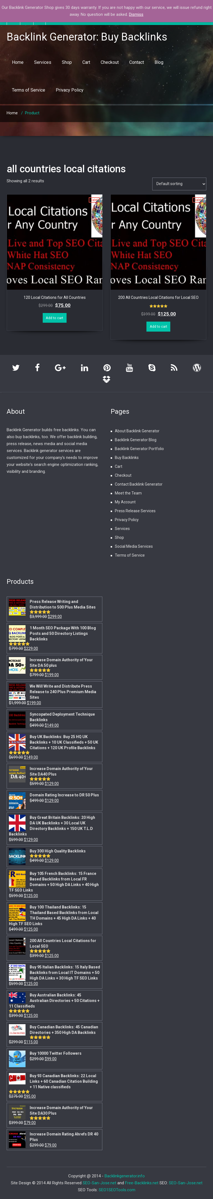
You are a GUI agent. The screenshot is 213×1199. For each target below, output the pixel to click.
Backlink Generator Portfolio (139, 448)
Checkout (110, 62)
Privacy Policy (69, 90)
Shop (67, 62)
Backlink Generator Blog (135, 440)
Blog (158, 62)
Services (42, 62)
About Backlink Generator (137, 431)
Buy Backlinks (127, 457)
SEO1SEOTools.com (117, 1189)
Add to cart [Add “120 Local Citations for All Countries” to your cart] (54, 318)
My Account (125, 502)
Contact (136, 62)
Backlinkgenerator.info (125, 1175)
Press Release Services (135, 511)
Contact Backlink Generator (139, 484)
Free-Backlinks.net (141, 1182)
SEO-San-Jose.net (99, 1182)
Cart (86, 62)
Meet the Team (128, 493)
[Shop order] (179, 184)
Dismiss (136, 14)
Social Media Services (134, 546)
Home (18, 62)
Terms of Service (28, 90)
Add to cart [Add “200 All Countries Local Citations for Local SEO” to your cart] (158, 326)
